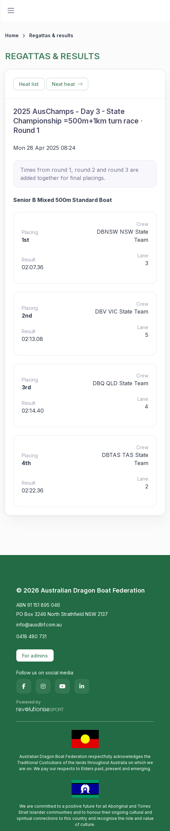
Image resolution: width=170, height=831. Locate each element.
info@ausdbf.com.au (39, 624)
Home (12, 35)
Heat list (29, 84)
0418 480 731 (31, 636)
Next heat (67, 84)
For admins (35, 656)
